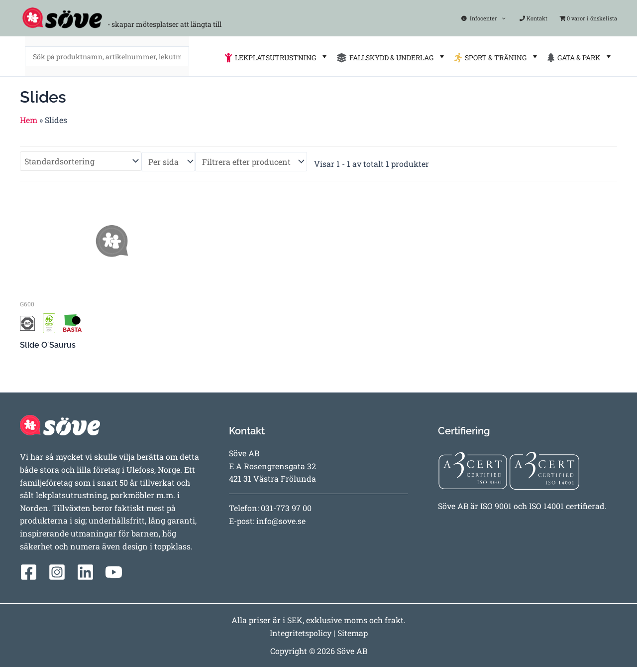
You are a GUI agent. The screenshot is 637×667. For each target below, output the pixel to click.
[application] (506, 18)
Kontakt (535, 18)
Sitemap (352, 633)
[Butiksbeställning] (80, 161)
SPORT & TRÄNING (496, 56)
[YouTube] (113, 572)
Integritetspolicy (300, 633)
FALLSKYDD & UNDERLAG (391, 56)
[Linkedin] (85, 572)
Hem (28, 120)
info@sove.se (281, 521)
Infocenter (488, 18)
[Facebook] (28, 572)
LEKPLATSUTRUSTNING (277, 56)
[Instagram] (57, 572)
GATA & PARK (580, 56)
